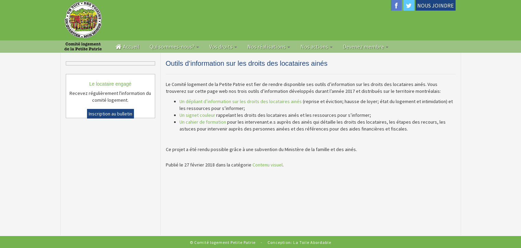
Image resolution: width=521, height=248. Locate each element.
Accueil (127, 46)
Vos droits (223, 46)
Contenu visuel (267, 165)
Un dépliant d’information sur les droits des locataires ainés (240, 101)
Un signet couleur (197, 115)
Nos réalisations (268, 46)
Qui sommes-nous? (174, 46)
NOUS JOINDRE (435, 5)
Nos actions (316, 46)
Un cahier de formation (202, 122)
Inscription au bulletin (110, 114)
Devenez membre (365, 46)
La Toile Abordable (312, 242)
